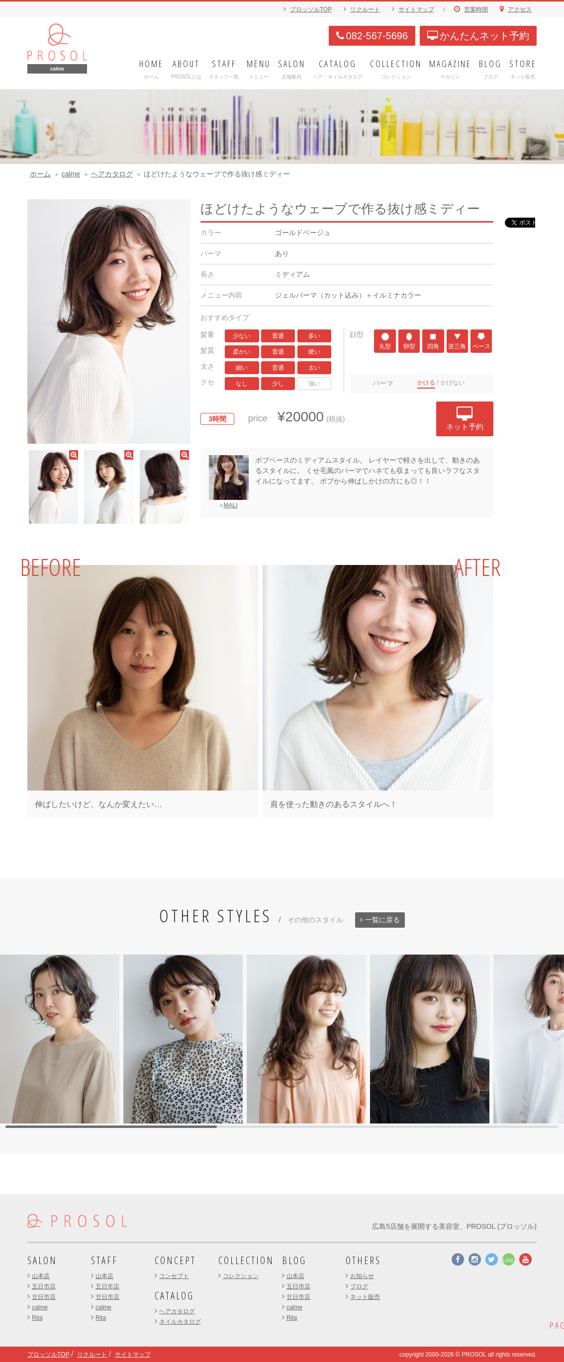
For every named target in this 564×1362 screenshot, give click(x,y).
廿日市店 (44, 1296)
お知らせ (362, 1276)
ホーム (40, 174)
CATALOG (174, 1295)
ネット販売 (365, 1296)
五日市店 (44, 1286)
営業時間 (476, 9)
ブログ (359, 1286)
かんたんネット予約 (478, 35)
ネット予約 (466, 418)
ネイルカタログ (180, 1321)
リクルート (365, 9)
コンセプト (174, 1276)
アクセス (520, 9)
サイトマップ (416, 9)
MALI (229, 504)
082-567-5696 (372, 35)
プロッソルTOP (311, 9)
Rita (37, 1317)
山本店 (41, 1276)
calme (71, 174)
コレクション (241, 1276)
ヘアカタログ (112, 174)
